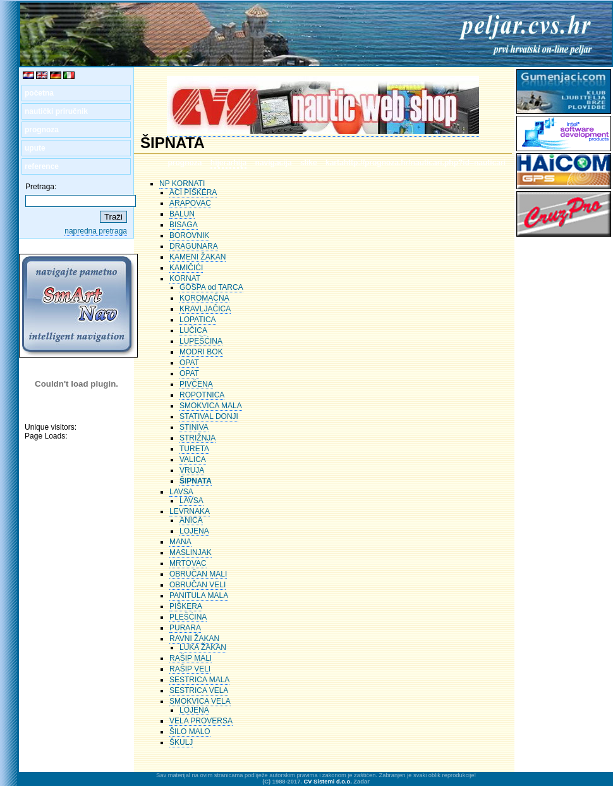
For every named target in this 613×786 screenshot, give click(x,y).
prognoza (42, 129)
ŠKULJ (181, 742)
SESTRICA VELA (198, 690)
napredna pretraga (95, 231)
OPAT (189, 362)
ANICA (191, 520)
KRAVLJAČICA (205, 308)
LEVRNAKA (189, 511)
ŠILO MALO (189, 731)
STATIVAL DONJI (208, 416)
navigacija (273, 162)
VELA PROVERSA (201, 720)
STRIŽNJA (197, 438)
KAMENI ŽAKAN (197, 257)
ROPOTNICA (201, 394)
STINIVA (194, 427)
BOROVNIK (189, 235)
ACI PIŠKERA (193, 192)
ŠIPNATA (195, 481)
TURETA (194, 448)
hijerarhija (228, 162)
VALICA (192, 459)
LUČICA (193, 330)
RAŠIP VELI (189, 668)
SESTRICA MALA (199, 679)
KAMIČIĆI (186, 267)
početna (39, 93)
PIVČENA (196, 384)
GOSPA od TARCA (211, 287)
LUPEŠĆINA (200, 341)
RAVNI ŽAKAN (194, 638)
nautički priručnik (56, 111)
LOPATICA (197, 319)
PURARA (185, 627)
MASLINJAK (190, 552)
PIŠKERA (185, 606)
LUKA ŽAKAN (202, 647)
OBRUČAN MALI (198, 574)
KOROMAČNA (204, 298)
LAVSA (181, 491)
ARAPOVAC (190, 203)
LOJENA (194, 531)
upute (35, 148)
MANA (180, 541)
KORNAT (184, 278)
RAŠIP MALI (190, 658)
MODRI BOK (201, 351)
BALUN (182, 213)
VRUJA (191, 470)
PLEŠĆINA (188, 617)
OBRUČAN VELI (197, 584)
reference (42, 166)
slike (308, 162)
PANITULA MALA (198, 595)
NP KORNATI (182, 183)
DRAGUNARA (193, 246)
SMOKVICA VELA (200, 701)
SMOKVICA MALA (210, 405)
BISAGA (183, 224)
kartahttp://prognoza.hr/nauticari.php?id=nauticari (415, 162)
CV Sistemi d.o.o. (328, 781)
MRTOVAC (188, 563)
